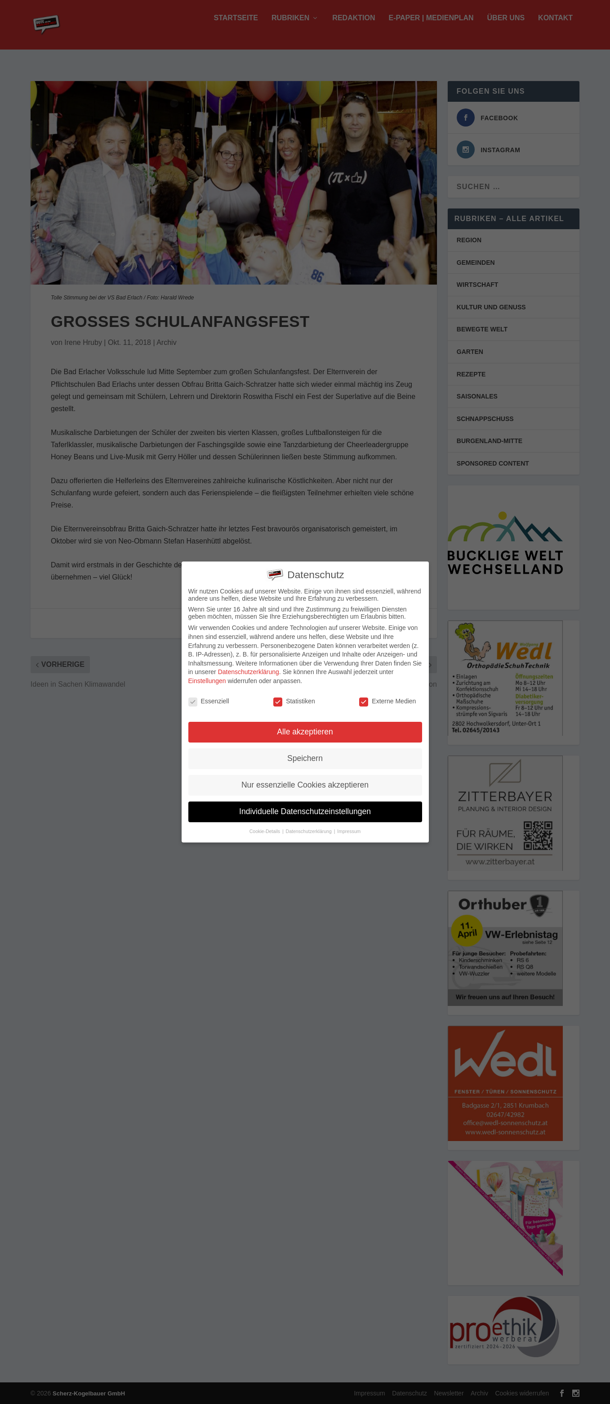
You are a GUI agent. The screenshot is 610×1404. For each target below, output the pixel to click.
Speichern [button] (305, 755)
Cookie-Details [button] (265, 828)
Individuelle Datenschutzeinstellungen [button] (305, 808)
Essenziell (208, 698)
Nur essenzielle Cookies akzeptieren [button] (305, 782)
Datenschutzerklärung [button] (309, 828)
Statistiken (294, 698)
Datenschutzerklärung (248, 669)
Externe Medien (387, 698)
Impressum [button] (349, 828)
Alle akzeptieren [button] (305, 729)
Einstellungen (207, 677)
